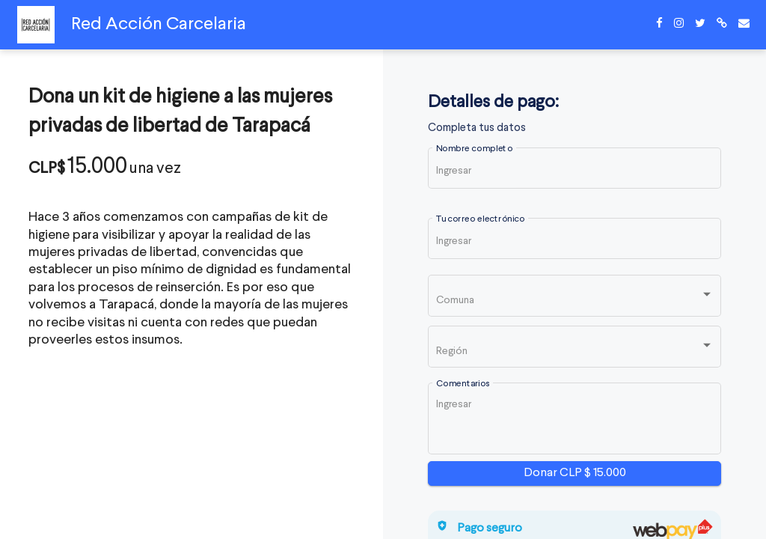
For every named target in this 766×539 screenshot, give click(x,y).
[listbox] (575, 299)
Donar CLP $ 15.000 (575, 473)
